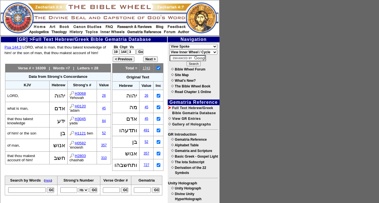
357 (104, 145)
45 (104, 108)
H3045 (80, 119)
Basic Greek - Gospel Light (194, 156)
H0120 (80, 106)
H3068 (80, 93)
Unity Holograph (186, 188)
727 (146, 165)
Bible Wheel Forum (188, 69)
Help (48, 180)
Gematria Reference (189, 140)
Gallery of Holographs (189, 124)
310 (104, 158)
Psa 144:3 (13, 47)
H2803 (80, 156)
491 (146, 130)
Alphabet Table (185, 145)
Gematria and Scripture (191, 151)
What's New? (183, 81)
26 (104, 96)
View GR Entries (184, 119)
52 (104, 133)
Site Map (180, 75)
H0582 (80, 143)
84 (104, 121)
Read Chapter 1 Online (191, 92)
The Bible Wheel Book (190, 86)
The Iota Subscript (187, 162)
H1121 (80, 133)
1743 (146, 68)
